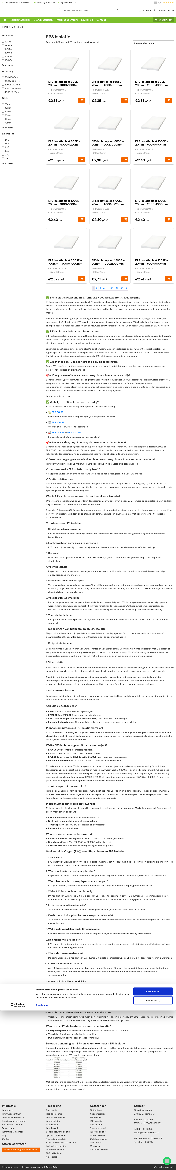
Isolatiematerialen (20, 19)
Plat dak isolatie (54, 1113)
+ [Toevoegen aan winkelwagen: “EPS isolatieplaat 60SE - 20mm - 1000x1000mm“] (81, 100)
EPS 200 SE (74, 432)
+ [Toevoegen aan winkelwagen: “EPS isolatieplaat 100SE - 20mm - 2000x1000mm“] (168, 219)
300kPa (8, 60)
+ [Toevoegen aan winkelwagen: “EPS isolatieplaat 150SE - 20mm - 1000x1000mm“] (125, 278)
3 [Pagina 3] (100, 288)
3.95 (7, 147)
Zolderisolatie (53, 1121)
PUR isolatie (96, 1121)
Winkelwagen (163, 19)
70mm (8, 122)
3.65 (7, 143)
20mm (8, 104)
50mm (8, 115)
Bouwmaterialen (43, 19)
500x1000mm (12, 77)
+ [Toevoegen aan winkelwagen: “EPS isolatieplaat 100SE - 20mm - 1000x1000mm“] (81, 219)
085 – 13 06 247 (144, 1129)
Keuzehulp (87, 19)
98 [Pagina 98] (121, 288)
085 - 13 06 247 (164, 10)
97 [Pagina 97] (117, 288)
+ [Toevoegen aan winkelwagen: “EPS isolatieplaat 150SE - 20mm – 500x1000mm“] (168, 278)
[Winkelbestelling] (153, 43)
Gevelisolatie (52, 1128)
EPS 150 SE (57, 432)
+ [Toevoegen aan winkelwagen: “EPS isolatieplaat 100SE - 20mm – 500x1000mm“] (168, 159)
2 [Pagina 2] (96, 288)
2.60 (7, 139)
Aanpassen (153, 1160)
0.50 (7, 154)
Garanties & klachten (12, 1131)
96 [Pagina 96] (111, 288)
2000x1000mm (12, 84)
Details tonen (42, 1164)
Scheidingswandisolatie (58, 1131)
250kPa (8, 56)
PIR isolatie (95, 1117)
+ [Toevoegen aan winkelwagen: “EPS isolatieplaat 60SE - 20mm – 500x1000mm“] (125, 159)
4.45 (7, 151)
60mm (8, 119)
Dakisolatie (51, 1110)
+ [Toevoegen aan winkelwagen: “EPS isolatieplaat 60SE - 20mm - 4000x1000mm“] (125, 100)
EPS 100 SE (57, 422)
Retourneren (8, 1128)
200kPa (8, 52)
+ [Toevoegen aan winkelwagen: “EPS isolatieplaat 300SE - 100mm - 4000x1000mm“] (81, 278)
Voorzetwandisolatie (56, 1138)
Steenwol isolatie (98, 1128)
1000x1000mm (12, 81)
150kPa (8, 49)
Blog (4, 1135)
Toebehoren (96, 1142)
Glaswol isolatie (98, 1131)
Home (5, 26)
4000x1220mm (12, 92)
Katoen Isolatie (97, 1135)
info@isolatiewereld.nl (147, 1132)
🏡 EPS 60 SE (55, 412)
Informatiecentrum (67, 19)
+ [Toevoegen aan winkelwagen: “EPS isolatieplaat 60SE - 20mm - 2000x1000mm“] (168, 100)
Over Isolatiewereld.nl (13, 1117)
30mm (8, 107)
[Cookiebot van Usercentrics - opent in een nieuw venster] (18, 1165)
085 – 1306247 (143, 1142)
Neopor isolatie (97, 1113)
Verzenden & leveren (12, 1124)
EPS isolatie (96, 1110)
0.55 (7, 158)
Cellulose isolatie (98, 1138)
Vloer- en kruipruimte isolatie (61, 1142)
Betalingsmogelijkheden (14, 1121)
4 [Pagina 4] (104, 288)
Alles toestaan (153, 1151)
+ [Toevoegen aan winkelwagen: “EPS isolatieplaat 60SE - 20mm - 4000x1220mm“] (81, 159)
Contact (101, 19)
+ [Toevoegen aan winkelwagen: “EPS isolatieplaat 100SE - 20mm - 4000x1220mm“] (125, 219)
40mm (8, 111)
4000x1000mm (13, 88)
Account (145, 10)
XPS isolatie (96, 1124)
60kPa (8, 41)
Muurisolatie (52, 1124)
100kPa (8, 45)
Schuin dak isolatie (55, 1117)
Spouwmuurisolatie (55, 1135)
